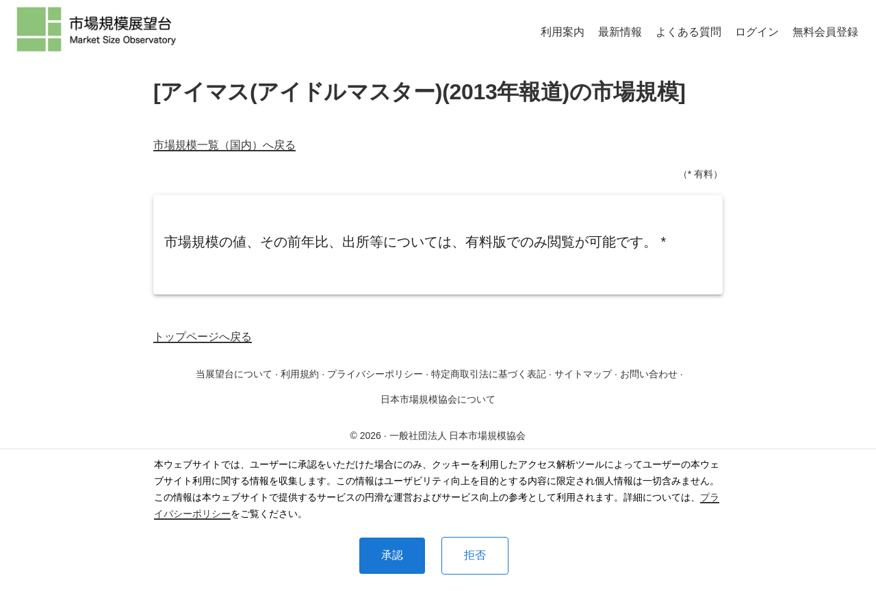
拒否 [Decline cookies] (475, 555)
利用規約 (300, 373)
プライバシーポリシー (375, 373)
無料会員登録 (825, 32)
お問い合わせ (649, 373)
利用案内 (562, 32)
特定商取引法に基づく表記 (488, 373)
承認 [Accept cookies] (392, 555)
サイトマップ (583, 373)
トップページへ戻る (202, 336)
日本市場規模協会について (438, 399)
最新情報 (620, 32)
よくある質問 (688, 32)
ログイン (757, 32)
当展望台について (234, 373)
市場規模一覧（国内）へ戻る (224, 145)
